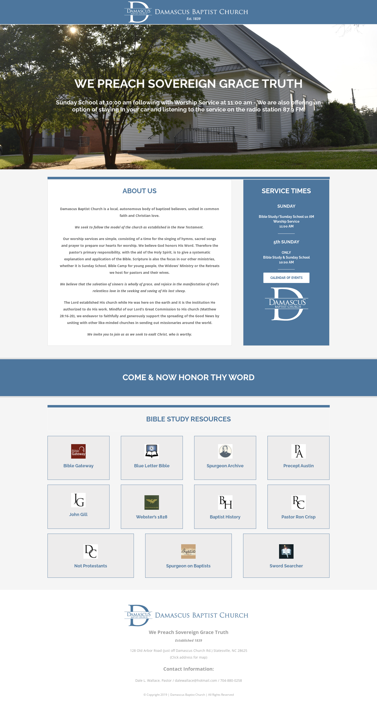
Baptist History (225, 516)
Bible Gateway (78, 465)
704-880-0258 (231, 676)
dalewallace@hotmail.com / (197, 676)
